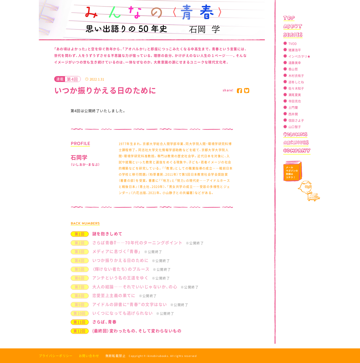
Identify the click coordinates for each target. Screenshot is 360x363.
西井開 (293, 114)
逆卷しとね (296, 82)
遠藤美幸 (294, 62)
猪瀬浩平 (294, 50)
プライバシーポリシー (56, 355)
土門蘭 (293, 107)
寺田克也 (294, 101)
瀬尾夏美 (294, 94)
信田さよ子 (296, 120)
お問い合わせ (89, 355)
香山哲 (293, 69)
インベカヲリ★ (299, 56)
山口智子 (294, 126)
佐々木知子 (296, 88)
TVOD (292, 43)
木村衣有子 (296, 75)
